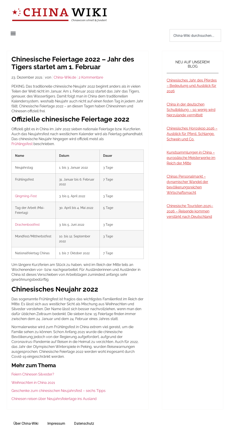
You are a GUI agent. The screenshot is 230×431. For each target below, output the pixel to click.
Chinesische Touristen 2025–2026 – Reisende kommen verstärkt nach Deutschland (190, 211)
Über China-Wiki (25, 423)
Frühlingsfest (22, 144)
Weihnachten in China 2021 (33, 382)
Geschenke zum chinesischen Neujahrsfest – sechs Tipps (58, 391)
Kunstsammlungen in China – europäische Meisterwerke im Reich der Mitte (191, 157)
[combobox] (195, 35)
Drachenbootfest (27, 224)
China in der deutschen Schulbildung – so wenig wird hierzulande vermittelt (191, 109)
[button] (13, 33)
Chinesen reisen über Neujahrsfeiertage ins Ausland (54, 399)
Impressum (56, 423)
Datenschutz (84, 423)
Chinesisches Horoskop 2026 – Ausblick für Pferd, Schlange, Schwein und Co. (192, 133)
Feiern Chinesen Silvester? (32, 374)
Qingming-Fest (26, 196)
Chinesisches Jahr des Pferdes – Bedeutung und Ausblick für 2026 (192, 85)
